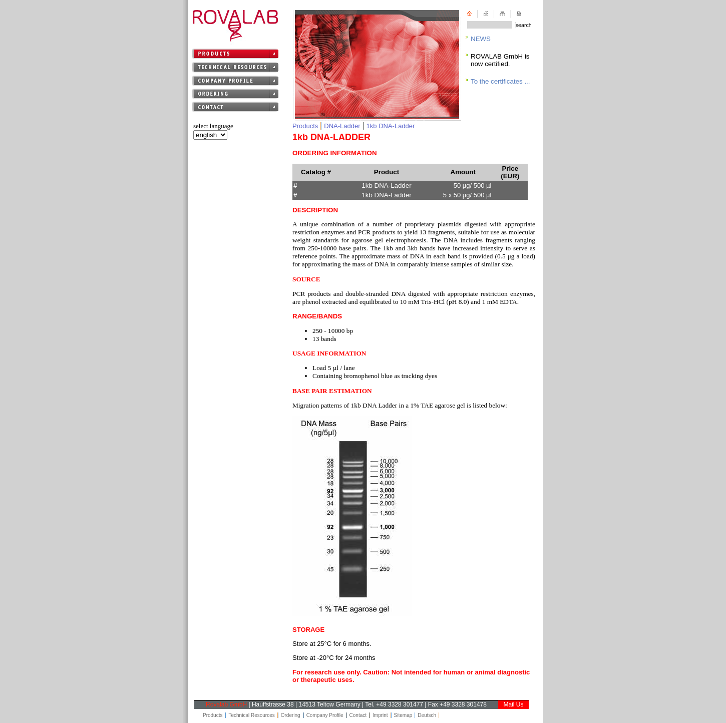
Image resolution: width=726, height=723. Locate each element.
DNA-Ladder (342, 126)
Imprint (380, 715)
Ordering (290, 715)
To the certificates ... (500, 81)
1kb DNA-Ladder (391, 126)
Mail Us (513, 704)
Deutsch (427, 715)
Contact (358, 715)
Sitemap (403, 715)
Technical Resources (251, 715)
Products (305, 126)
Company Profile (324, 715)
